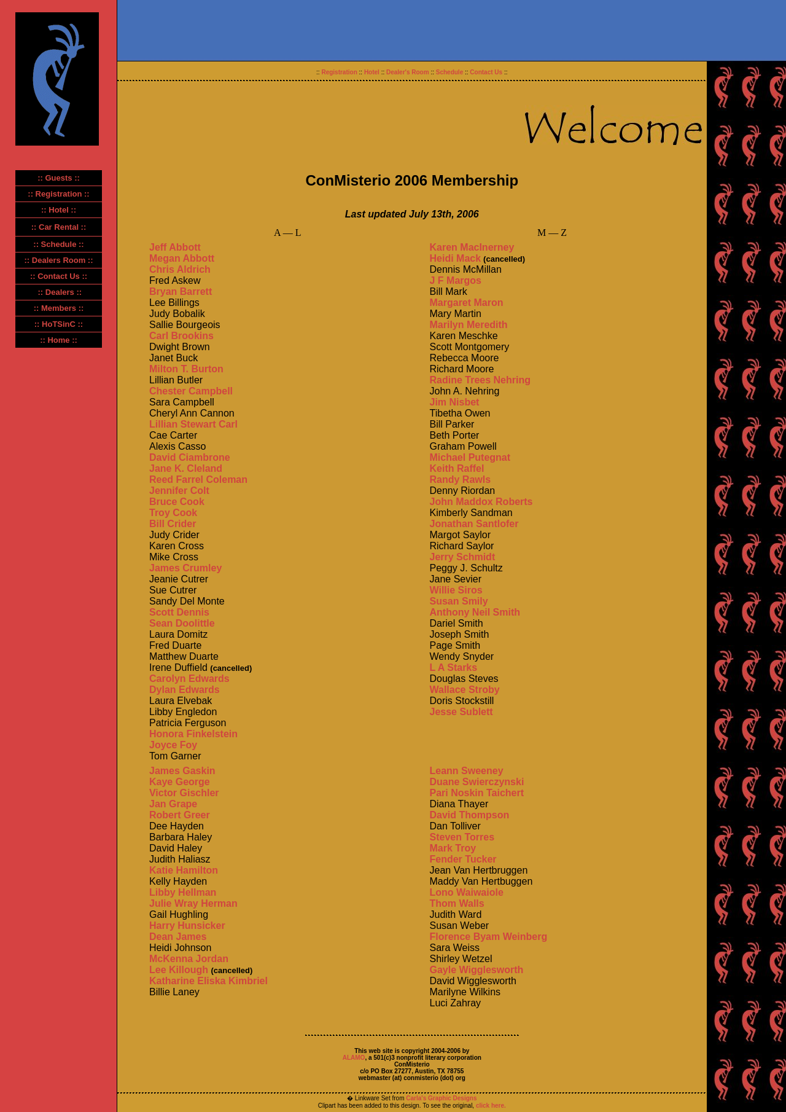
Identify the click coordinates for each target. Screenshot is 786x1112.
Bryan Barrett (180, 291)
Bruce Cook (176, 501)
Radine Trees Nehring (480, 380)
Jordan (212, 958)
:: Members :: (59, 308)
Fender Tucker (463, 859)
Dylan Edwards (184, 689)
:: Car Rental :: (59, 227)
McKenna (172, 958)
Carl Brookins (181, 336)
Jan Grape (173, 804)
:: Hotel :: (58, 209)
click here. (490, 1105)
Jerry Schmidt (463, 557)
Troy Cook (173, 512)
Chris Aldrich (180, 269)
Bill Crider (172, 524)
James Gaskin (182, 770)
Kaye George (179, 782)
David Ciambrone (189, 457)
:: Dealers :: (60, 292)
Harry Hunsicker (187, 925)
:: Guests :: (58, 177)
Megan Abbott (181, 258)
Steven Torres (462, 837)
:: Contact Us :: (58, 276)
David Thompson (470, 815)
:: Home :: (58, 340)
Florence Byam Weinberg (489, 936)
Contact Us (486, 72)
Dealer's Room (407, 72)
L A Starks (454, 667)
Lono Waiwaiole (467, 892)
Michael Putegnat (470, 457)
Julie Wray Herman (193, 903)
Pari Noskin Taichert (477, 793)
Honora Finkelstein (193, 734)
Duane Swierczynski (477, 782)
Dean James (177, 936)
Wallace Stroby (465, 689)
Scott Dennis (179, 612)
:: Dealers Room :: (59, 260)
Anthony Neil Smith (475, 612)
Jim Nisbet (455, 402)
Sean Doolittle (182, 623)
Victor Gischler (184, 793)
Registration (339, 72)
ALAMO (354, 1057)
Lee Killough (178, 970)
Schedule (449, 72)
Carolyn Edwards (189, 678)
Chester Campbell (191, 391)
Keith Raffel (457, 468)
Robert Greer (179, 815)
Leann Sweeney (467, 770)
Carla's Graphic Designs (441, 1098)
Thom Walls (457, 903)
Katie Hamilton (183, 870)
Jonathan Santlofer (474, 524)
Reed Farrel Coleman (198, 479)
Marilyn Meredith (469, 324)
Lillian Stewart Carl (193, 424)
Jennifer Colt (179, 490)
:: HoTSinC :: (58, 324)
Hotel (371, 72)
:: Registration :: (58, 193)
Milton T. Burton (186, 369)
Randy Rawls (460, 479)
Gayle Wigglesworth (477, 970)
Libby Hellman (182, 892)
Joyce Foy (173, 745)
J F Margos (455, 280)
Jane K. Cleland (185, 468)
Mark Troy (453, 848)
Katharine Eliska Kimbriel (208, 981)
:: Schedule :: (58, 244)
